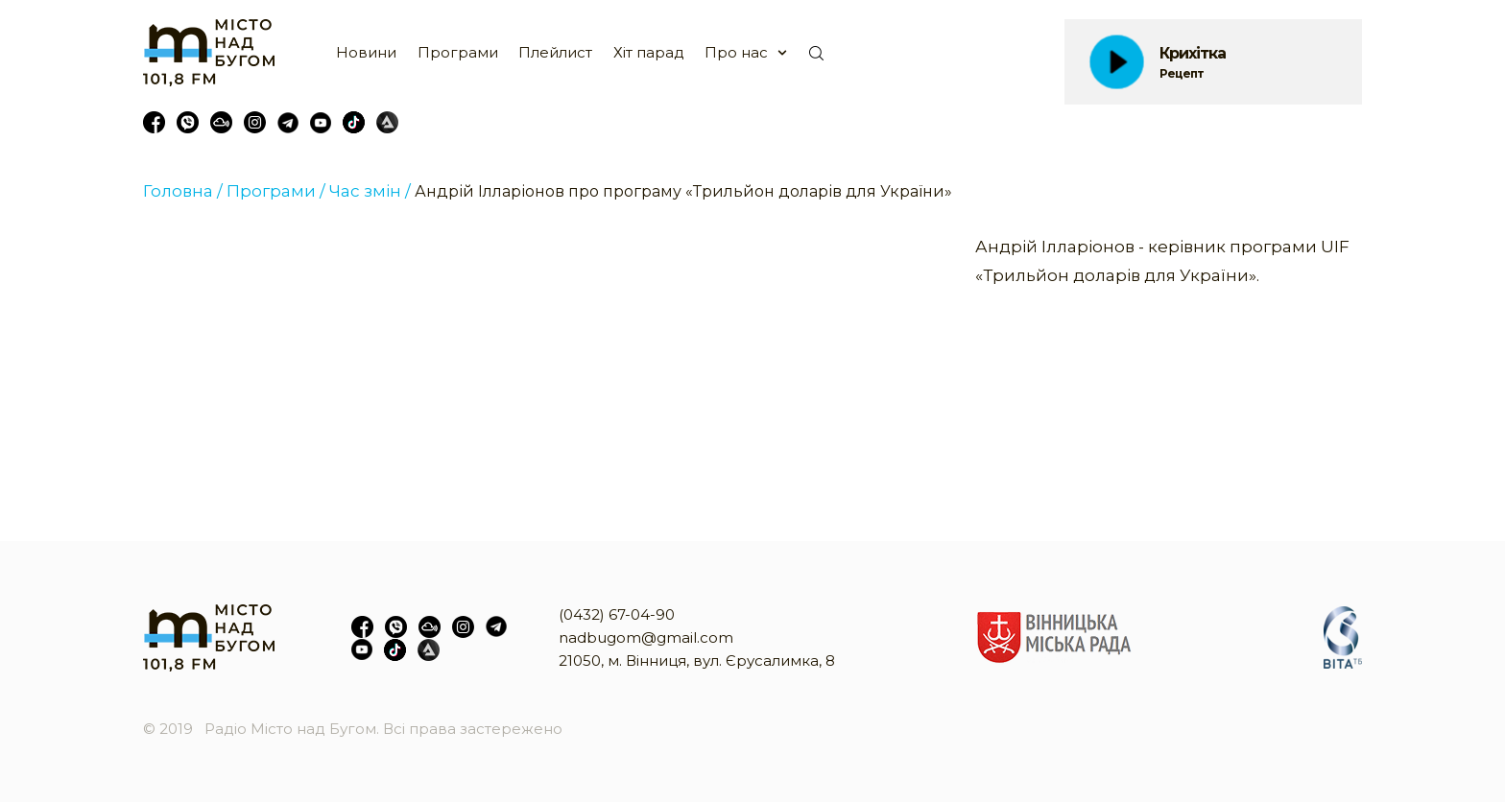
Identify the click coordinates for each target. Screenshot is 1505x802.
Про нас (736, 52)
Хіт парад (648, 52)
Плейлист (555, 52)
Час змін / (370, 190)
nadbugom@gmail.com (646, 637)
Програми (458, 52)
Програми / (276, 190)
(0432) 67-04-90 (617, 614)
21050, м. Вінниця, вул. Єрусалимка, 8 (697, 660)
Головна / (183, 190)
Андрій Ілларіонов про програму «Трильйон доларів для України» (683, 191)
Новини (366, 52)
